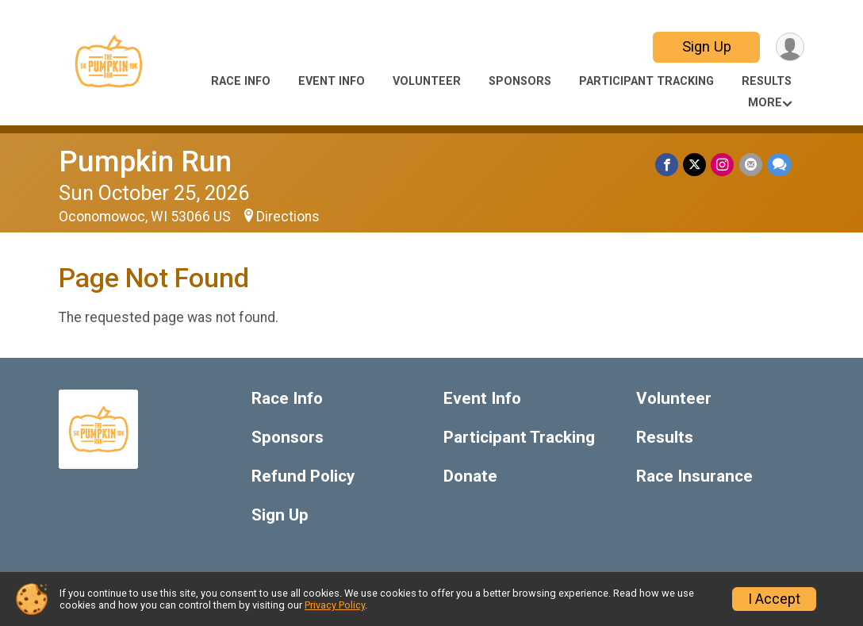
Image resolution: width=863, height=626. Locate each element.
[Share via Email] (750, 164)
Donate (470, 476)
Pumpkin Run (145, 161)
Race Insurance (694, 476)
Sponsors (520, 81)
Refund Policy (303, 476)
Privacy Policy (335, 605)
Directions (288, 217)
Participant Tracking (646, 81)
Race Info (240, 81)
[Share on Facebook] (667, 164)
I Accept (774, 599)
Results (767, 81)
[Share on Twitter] (695, 164)
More (765, 102)
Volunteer (427, 81)
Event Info (331, 81)
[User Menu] (789, 47)
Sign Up (706, 46)
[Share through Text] (779, 164)
